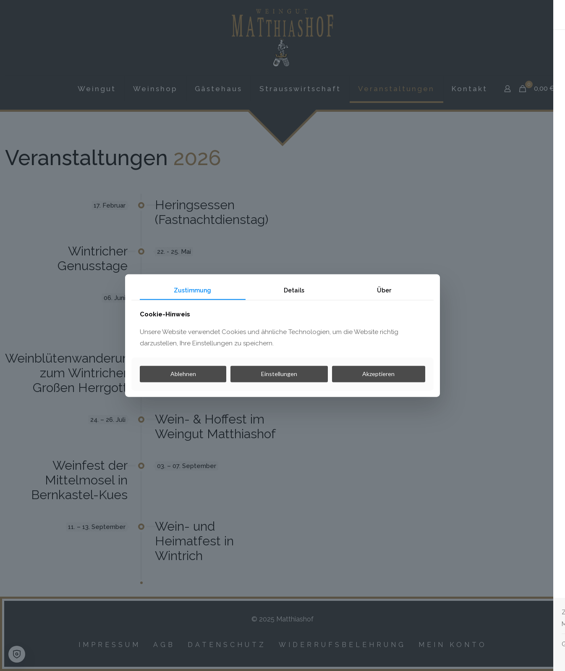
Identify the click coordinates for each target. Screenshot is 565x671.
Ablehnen (183, 373)
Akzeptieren (378, 373)
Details (294, 290)
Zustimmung (192, 290)
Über (384, 290)
